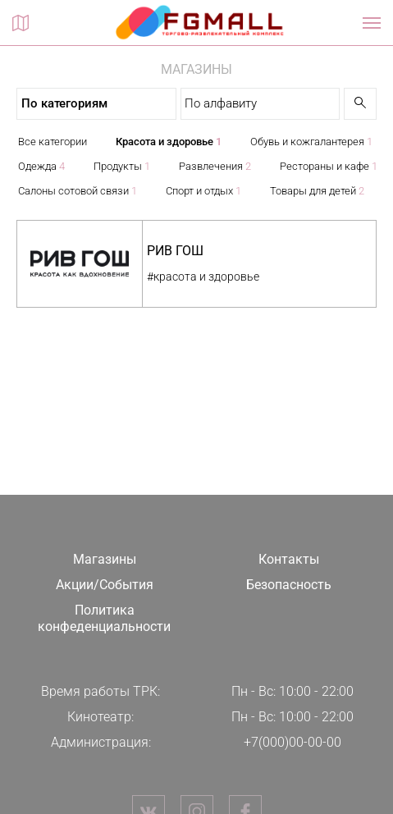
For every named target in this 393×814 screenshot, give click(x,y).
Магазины (104, 559)
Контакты (288, 559)
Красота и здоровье (169, 141)
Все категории (52, 141)
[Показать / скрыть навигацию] (371, 23)
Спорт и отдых (203, 191)
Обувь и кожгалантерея (311, 141)
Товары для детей (317, 191)
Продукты (122, 166)
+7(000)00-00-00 (292, 742)
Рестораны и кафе (328, 166)
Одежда (41, 166)
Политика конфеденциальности (104, 618)
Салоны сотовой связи (77, 191)
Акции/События (104, 584)
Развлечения (215, 166)
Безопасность (288, 584)
